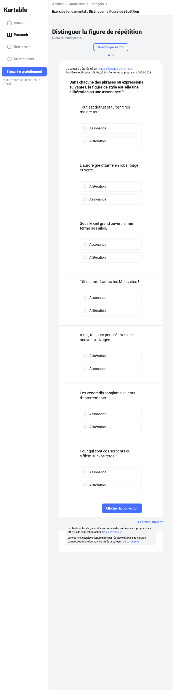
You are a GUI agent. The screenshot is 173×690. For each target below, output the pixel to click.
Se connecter (20, 59)
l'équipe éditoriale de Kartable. (115, 68)
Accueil (16, 22)
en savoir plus (114, 532)
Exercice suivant (150, 522)
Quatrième (77, 4)
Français (97, 4)
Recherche (18, 47)
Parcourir (17, 34)
